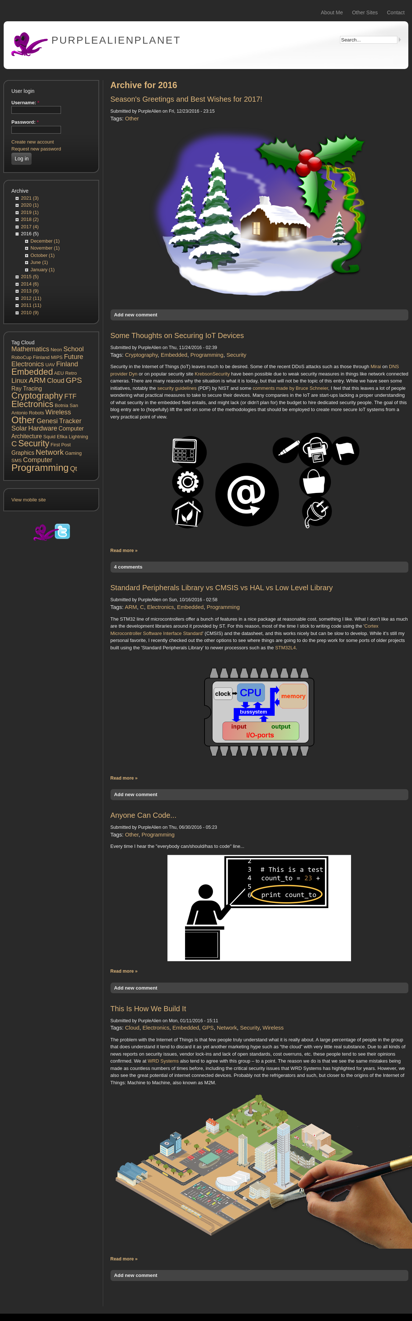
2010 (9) (30, 312)
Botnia (61, 405)
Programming (40, 467)
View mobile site (28, 499)
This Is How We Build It (148, 1009)
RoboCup (21, 357)
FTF (70, 396)
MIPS (57, 357)
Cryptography (37, 395)
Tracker (70, 421)
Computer (38, 460)
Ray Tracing (26, 388)
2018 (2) (30, 219)
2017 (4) (30, 226)
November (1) (44, 248)
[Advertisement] (51, 677)
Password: (25, 122)
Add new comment (136, 314)
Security (34, 443)
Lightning (78, 436)
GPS (74, 380)
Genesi (47, 421)
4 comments (128, 567)
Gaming (73, 453)
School (73, 349)
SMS (16, 460)
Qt (73, 468)
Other (23, 419)
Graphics (22, 453)
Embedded (32, 372)
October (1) (42, 255)
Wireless (58, 412)
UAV (50, 364)
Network (50, 452)
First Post (61, 444)
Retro (71, 373)
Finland (67, 364)
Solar (19, 428)
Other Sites (365, 12)
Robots (36, 412)
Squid (49, 436)
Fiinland (41, 357)
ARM (37, 380)
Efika (62, 436)
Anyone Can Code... (144, 815)
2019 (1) (30, 212)
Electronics (32, 404)
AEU (59, 373)
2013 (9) (30, 291)
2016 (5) (30, 233)
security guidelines (176, 388)
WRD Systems (163, 1061)
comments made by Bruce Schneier (290, 388)
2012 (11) (31, 298)
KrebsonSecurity (212, 374)
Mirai (376, 366)
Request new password (36, 149)
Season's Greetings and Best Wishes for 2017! (187, 99)
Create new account (32, 142)
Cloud (56, 380)
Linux (19, 380)
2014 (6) (30, 284)
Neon (56, 349)
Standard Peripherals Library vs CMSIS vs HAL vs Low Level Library (222, 588)
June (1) (39, 262)
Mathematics (30, 349)
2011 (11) (31, 305)
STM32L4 (285, 647)
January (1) (42, 269)
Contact (396, 12)
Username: (25, 102)
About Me (332, 12)
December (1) (44, 241)
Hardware (42, 428)
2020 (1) (30, 205)
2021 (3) (30, 198)
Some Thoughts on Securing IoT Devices (177, 335)
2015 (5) (30, 276)
